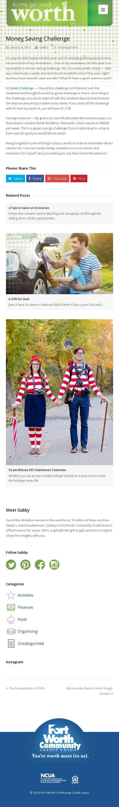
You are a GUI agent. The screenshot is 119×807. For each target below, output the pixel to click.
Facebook (40, 565)
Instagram (54, 565)
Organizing (28, 631)
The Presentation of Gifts (25, 688)
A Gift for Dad (19, 299)
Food (22, 619)
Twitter (11, 565)
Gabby (43, 47)
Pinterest (25, 565)
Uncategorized (67, 47)
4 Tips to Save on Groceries (29, 208)
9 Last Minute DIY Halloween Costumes (37, 470)
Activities (25, 595)
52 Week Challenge (19, 88)
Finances (25, 607)
